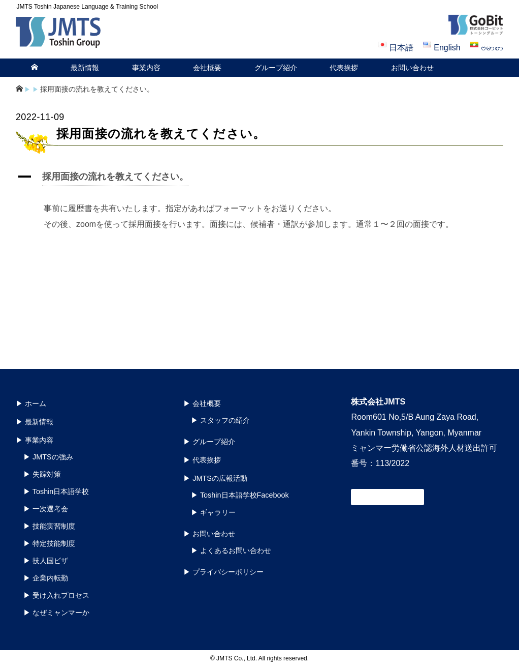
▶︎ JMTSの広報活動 (215, 478)
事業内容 (146, 68)
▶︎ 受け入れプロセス (56, 595)
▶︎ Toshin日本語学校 (56, 491)
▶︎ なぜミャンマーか (56, 612)
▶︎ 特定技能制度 (49, 543)
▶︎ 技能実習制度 (49, 526)
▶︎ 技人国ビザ (45, 561)
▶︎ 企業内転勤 (45, 578)
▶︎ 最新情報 (34, 422)
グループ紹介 (275, 68)
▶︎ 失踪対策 (42, 474)
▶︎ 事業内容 (34, 440)
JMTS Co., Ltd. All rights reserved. (262, 658)
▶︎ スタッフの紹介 (220, 420)
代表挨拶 (344, 68)
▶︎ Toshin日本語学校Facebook (240, 495)
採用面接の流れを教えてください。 (97, 89)
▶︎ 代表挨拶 (202, 460)
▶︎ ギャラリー (213, 512)
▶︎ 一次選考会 (45, 509)
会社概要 (207, 68)
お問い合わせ (412, 68)
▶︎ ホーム (31, 403)
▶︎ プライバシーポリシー (223, 572)
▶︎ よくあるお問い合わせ (231, 550)
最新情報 (85, 68)
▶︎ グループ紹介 (209, 442)
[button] (259, 178)
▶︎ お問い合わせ (209, 534)
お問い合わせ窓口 (387, 497)
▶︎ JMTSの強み (48, 457)
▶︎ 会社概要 (202, 403)
